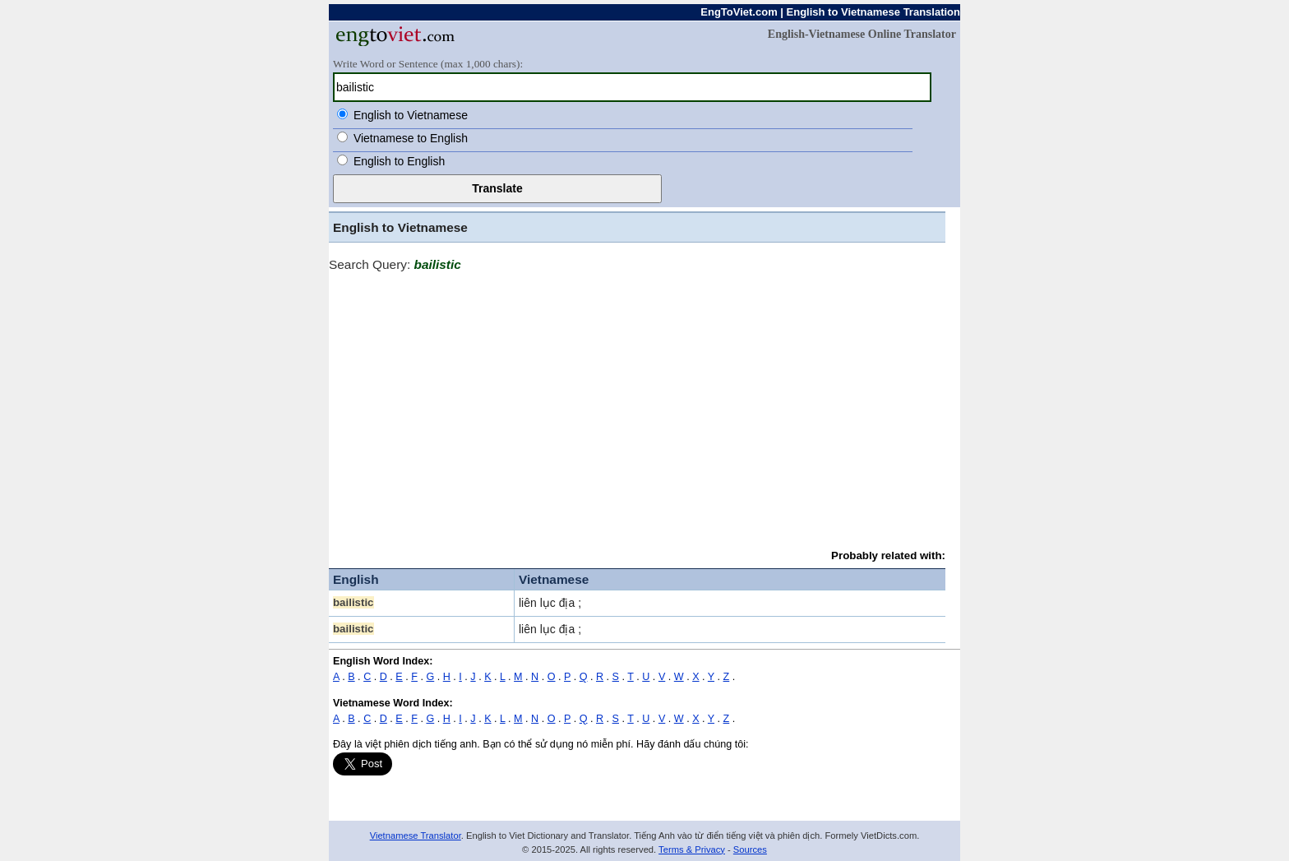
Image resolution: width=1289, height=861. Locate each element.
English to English (399, 161)
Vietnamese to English (410, 138)
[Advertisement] (637, 403)
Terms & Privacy (691, 849)
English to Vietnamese (410, 115)
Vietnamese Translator (415, 835)
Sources (750, 849)
